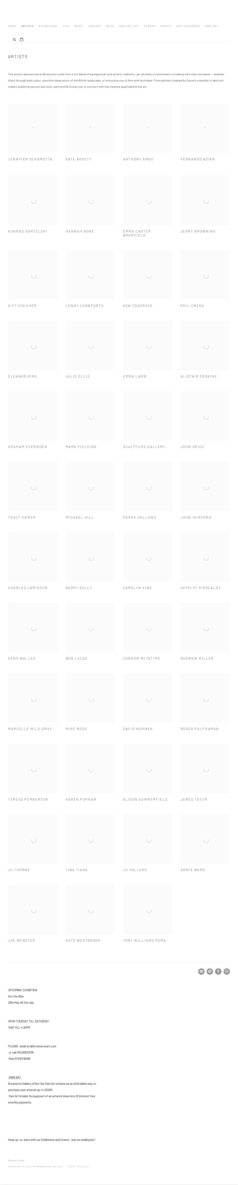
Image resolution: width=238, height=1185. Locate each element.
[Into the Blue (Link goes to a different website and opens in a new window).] (16, 996)
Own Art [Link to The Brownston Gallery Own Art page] (211, 26)
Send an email (210, 971)
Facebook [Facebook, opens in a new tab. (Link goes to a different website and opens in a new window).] (218, 971)
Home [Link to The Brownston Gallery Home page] (12, 26)
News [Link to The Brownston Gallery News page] (79, 26)
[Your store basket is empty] (21, 40)
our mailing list (51, 1140)
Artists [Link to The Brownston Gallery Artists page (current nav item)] (27, 26)
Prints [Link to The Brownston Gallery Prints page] (166, 26)
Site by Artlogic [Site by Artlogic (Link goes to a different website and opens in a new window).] (78, 1166)
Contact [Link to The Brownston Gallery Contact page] (94, 26)
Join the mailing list (201, 971)
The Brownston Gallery (44, 11)
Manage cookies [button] (16, 1160)
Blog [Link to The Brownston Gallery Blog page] (110, 26)
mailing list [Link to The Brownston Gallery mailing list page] (129, 26)
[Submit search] (15, 39)
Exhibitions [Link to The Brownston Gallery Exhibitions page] (48, 26)
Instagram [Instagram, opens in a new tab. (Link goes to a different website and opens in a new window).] (227, 971)
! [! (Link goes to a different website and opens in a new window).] (94, 1140)
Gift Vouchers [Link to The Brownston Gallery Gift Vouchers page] (188, 26)
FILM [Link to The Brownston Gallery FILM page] (66, 26)
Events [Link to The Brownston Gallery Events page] (150, 26)
